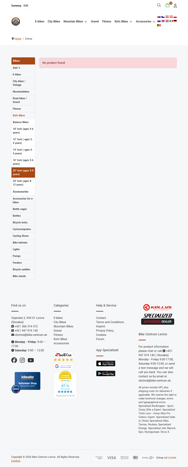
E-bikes (39, 21)
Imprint (100, 326)
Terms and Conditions (110, 322)
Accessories (143, 21)
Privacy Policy (105, 330)
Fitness (106, 21)
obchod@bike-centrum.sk (31, 335)
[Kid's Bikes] (130, 21)
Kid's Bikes (121, 21)
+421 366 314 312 (26, 326)
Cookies (101, 335)
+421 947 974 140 (26, 330)
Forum (100, 339)
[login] (174, 5)
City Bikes (54, 21)
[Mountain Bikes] (85, 21)
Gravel (95, 21)
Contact (101, 318)
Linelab (172, 457)
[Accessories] (153, 21)
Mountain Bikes (73, 21)
